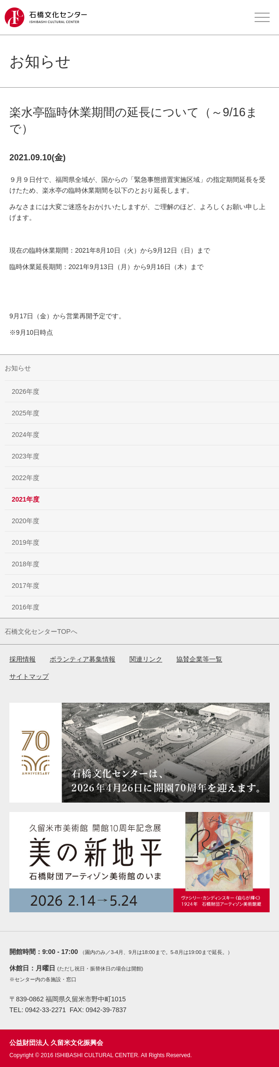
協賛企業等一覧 (199, 659)
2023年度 (25, 456)
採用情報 (22, 659)
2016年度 (25, 607)
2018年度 (25, 564)
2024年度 (25, 434)
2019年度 (25, 542)
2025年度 (25, 413)
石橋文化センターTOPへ (41, 631)
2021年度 (25, 499)
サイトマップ (29, 676)
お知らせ (18, 368)
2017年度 (25, 585)
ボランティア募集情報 (82, 659)
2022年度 (25, 477)
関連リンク (145, 659)
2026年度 (25, 391)
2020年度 (25, 521)
